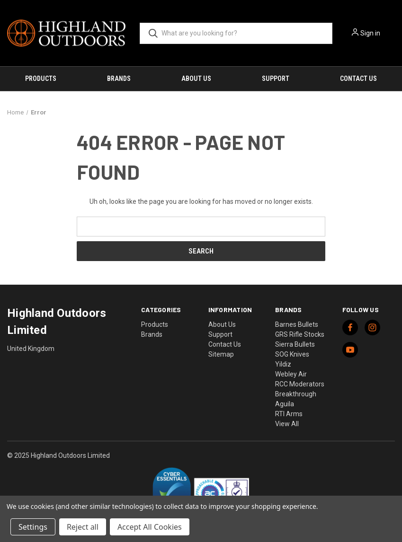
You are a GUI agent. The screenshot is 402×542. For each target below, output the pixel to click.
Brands (119, 78)
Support (275, 78)
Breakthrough (295, 394)
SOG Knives (292, 354)
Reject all (82, 527)
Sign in (370, 33)
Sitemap (221, 354)
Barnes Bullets (296, 324)
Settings (32, 527)
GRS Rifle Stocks (299, 334)
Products (40, 78)
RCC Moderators (299, 384)
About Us (196, 78)
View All (287, 424)
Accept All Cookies (149, 527)
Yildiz (283, 364)
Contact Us (358, 78)
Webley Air (291, 374)
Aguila (284, 404)
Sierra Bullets (295, 344)
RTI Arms (289, 414)
